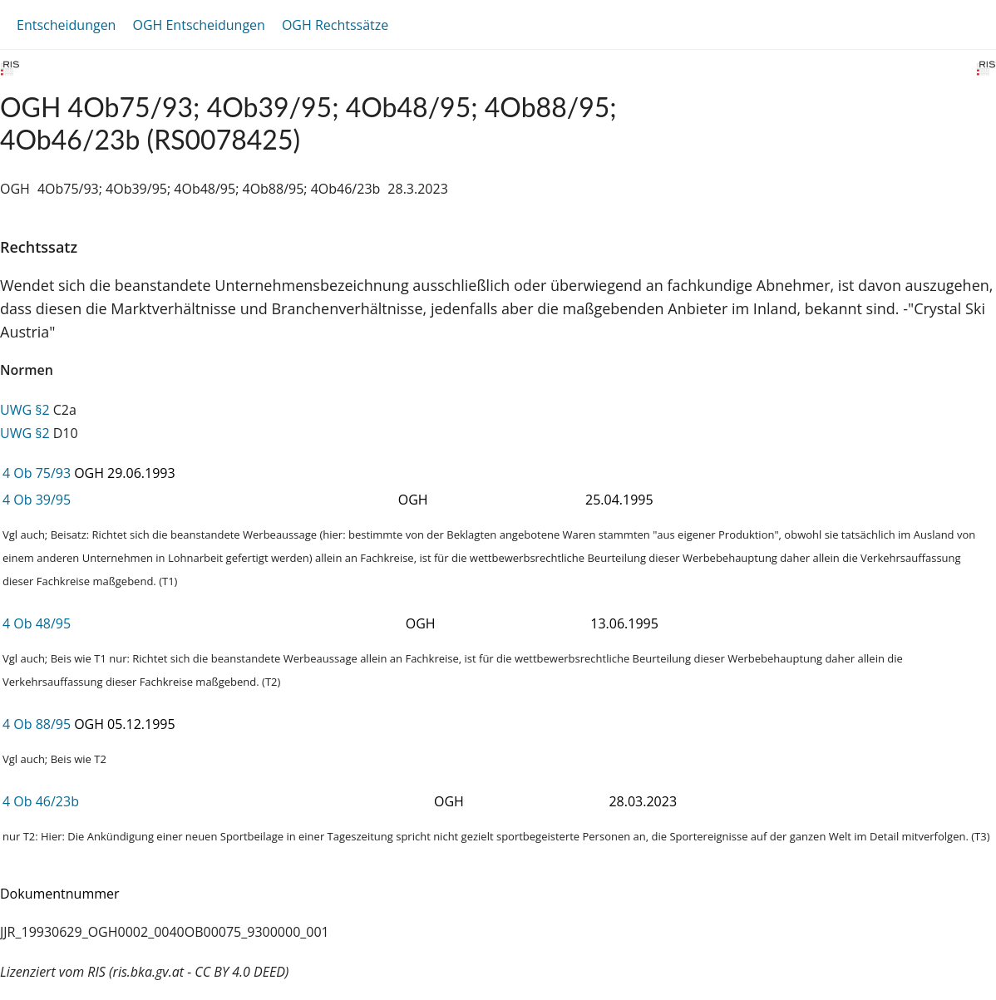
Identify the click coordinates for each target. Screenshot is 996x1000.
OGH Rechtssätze (335, 25)
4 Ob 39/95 (36, 499)
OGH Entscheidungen (198, 25)
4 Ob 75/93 (36, 473)
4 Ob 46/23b (40, 801)
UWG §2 (25, 410)
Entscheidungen (66, 25)
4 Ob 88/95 (36, 724)
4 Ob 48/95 (36, 623)
